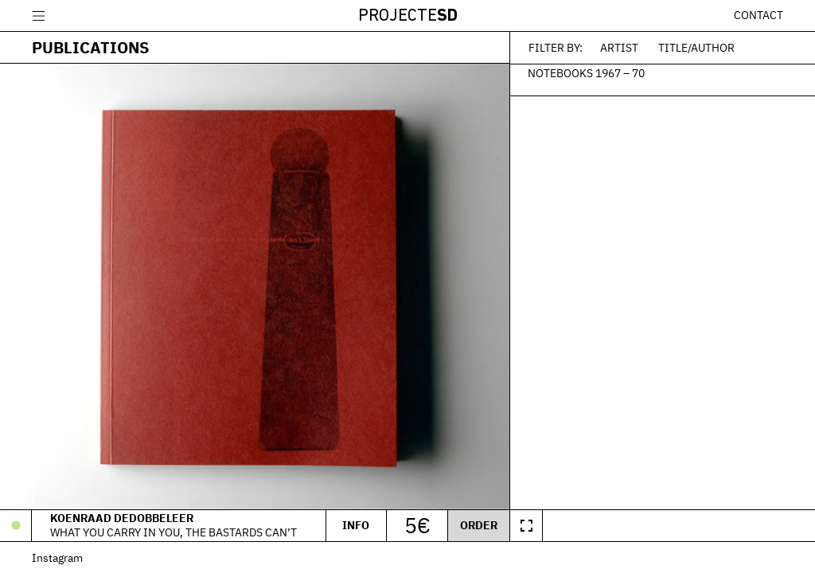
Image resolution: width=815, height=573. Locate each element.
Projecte (408, 16)
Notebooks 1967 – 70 (586, 72)
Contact (758, 15)
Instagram (57, 557)
